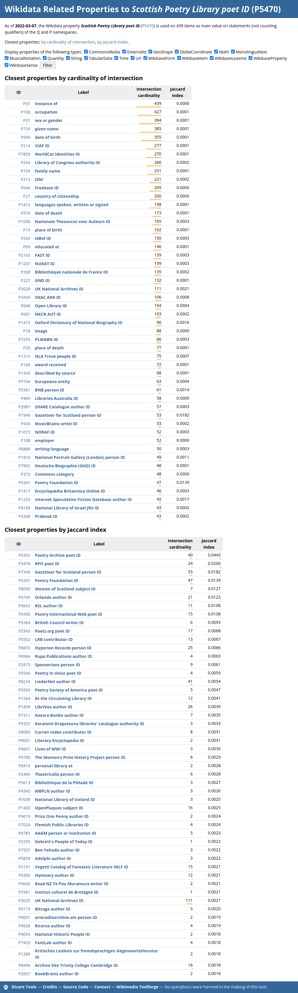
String (76, 58)
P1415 (24, 322)
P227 (25, 280)
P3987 (24, 407)
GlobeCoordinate (196, 52)
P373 (25, 474)
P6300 (24, 875)
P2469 (24, 774)
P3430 (24, 297)
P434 (25, 423)
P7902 (24, 465)
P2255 (24, 841)
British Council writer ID (59, 622)
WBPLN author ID (52, 791)
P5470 (148, 25)
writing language (52, 449)
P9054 (24, 934)
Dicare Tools (24, 987)
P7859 (24, 154)
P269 (25, 238)
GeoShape (163, 52)
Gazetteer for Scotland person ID (68, 415)
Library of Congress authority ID (67, 162)
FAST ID (42, 255)
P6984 (24, 656)
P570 (25, 213)
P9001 (24, 740)
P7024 (24, 824)
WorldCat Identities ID (57, 154)
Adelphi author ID (53, 858)
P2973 (24, 664)
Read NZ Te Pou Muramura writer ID (71, 883)
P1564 (24, 698)
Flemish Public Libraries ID (62, 824)
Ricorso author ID (52, 926)
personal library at (53, 765)
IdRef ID (43, 238)
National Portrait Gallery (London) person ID (80, 457)
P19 (26, 230)
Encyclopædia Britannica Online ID (70, 491)
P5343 (24, 631)
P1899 (24, 707)
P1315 (24, 356)
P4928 (24, 926)
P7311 (24, 715)
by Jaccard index (112, 42)
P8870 (24, 648)
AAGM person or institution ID (65, 833)
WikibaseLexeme (230, 58)
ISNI (39, 179)
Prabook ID (46, 516)
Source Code (75, 987)
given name (46, 129)
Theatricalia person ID (57, 774)
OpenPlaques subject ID (59, 808)
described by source (55, 373)
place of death (49, 348)
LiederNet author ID (55, 681)
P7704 (24, 381)
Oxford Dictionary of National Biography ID (79, 322)
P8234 (24, 681)
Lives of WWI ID (50, 749)
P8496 (24, 965)
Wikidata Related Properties (62, 9)
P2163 (24, 255)
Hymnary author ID (54, 875)
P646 (25, 188)
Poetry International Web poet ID (68, 614)
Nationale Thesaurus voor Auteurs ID (72, 221)
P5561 (24, 892)
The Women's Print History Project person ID (80, 757)
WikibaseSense (24, 65)
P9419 (24, 765)
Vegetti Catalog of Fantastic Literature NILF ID (81, 867)
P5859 (24, 858)
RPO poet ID (47, 563)
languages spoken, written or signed (72, 204)
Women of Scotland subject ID (65, 589)
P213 (25, 179)
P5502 (24, 639)
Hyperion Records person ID (63, 648)
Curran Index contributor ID (63, 732)
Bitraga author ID (52, 909)
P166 (25, 364)
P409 (25, 398)
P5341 (24, 482)
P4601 (24, 749)
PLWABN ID (46, 339)
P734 (25, 171)
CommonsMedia (104, 52)
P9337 (24, 723)
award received (50, 364)
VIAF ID (42, 145)
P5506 (24, 673)
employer (44, 440)
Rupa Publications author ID (63, 656)
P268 (25, 272)
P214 (25, 145)
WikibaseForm (161, 58)
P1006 (24, 221)
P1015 (24, 432)
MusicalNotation (25, 58)
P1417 (24, 491)
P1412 (24, 204)
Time (124, 58)
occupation (46, 112)
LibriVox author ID (53, 707)
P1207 (24, 263)
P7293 (24, 339)
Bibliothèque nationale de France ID (71, 272)
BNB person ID (49, 390)
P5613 (24, 782)
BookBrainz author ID (57, 973)
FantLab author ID (53, 942)
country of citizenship (57, 196)
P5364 (24, 622)
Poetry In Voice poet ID (58, 673)
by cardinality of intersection (68, 42)
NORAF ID (45, 432)
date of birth (48, 137)
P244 (25, 162)
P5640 (24, 883)
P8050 (24, 589)
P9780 (24, 757)
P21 (26, 120)
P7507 (24, 850)
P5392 (24, 555)
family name (47, 171)
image (41, 331)
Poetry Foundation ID (56, 482)
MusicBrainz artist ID (56, 423)
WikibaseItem (195, 58)
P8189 (24, 508)
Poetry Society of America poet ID (69, 690)
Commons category (54, 474)
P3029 (24, 289)
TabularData (100, 58)
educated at (47, 246)
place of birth (48, 230)
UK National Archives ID (59, 289)
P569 (25, 137)
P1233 (24, 499)
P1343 (24, 373)
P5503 (24, 690)
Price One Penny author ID (61, 816)
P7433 (24, 942)
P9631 (24, 917)
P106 (25, 112)
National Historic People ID (62, 934)
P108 (25, 440)
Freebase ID (47, 188)
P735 (25, 129)
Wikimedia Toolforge (137, 987)
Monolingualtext (251, 52)
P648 (25, 305)
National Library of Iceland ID (65, 799)
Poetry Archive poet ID (58, 555)
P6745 (24, 597)
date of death (48, 213)
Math (224, 52)
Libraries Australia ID (56, 398)
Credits (49, 987)
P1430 (24, 808)
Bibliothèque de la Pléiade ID (64, 782)
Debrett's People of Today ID (64, 841)
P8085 (24, 732)
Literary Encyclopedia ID (59, 740)
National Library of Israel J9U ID (67, 508)
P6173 (24, 909)
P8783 (24, 833)
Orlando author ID (53, 597)
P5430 (24, 614)
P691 (25, 314)
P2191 (24, 867)
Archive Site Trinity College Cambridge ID (76, 965)
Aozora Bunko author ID (59, 715)
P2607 (24, 973)
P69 (26, 246)
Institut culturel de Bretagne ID (66, 892)
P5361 (24, 390)
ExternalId (136, 52)
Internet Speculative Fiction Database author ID (83, 499)
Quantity (55, 58)
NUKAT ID (45, 263)
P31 (26, 103)
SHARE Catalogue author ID (62, 407)
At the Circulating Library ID (63, 698)
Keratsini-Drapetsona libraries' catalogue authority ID (89, 723)
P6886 (24, 449)
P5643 (24, 605)
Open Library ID (51, 305)
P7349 (24, 415)
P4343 (24, 791)
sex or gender (49, 120)
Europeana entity (52, 381)
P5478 (24, 563)
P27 (26, 196)
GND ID (42, 280)
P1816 (24, 457)
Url (138, 58)
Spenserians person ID (57, 664)
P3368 (24, 516)
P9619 (24, 816)
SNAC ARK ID (48, 297)
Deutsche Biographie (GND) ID (65, 465)
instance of (46, 103)
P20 (26, 348)
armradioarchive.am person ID (66, 917)
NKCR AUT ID (48, 314)
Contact (102, 987)
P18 (26, 331)
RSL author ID (49, 605)
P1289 (24, 954)
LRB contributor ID (54, 639)
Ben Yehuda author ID (57, 850)
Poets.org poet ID (52, 631)
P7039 (24, 799)
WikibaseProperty (270, 58)
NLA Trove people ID (55, 356)
